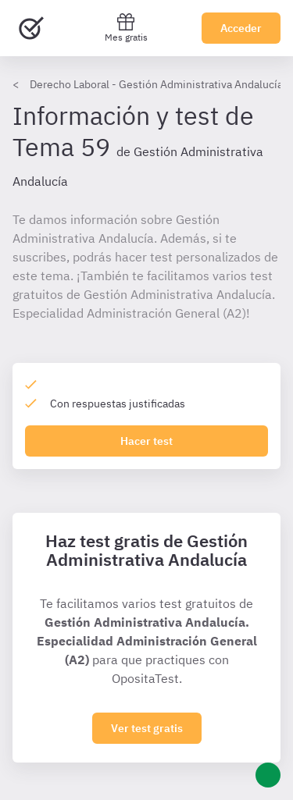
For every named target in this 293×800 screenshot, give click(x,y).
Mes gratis (126, 27)
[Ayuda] (267, 775)
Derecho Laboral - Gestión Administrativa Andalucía (156, 84)
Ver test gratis (147, 728)
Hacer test (146, 441)
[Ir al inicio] (31, 28)
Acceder (241, 28)
